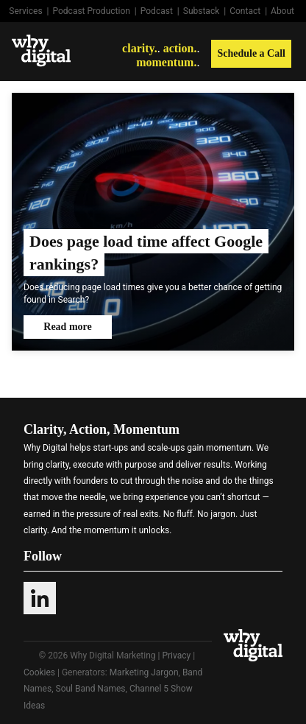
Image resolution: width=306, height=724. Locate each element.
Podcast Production (91, 11)
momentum (164, 62)
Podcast (156, 11)
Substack (201, 11)
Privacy (176, 655)
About (282, 11)
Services (25, 11)
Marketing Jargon (144, 672)
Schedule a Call (251, 53)
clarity (138, 48)
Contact (245, 11)
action (178, 48)
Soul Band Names (91, 688)
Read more (67, 326)
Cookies (39, 672)
